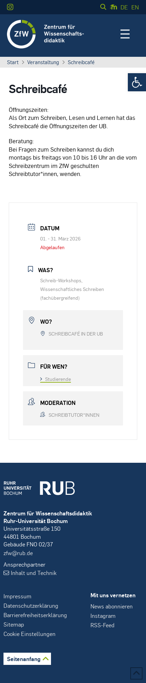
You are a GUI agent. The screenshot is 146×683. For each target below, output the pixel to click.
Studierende (55, 379)
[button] (137, 82)
